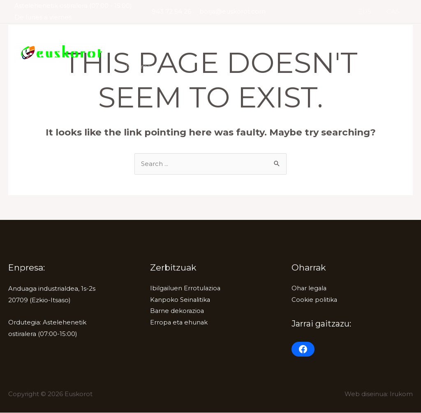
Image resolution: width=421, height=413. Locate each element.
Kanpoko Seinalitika (235, 38)
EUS (368, 11)
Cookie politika (314, 300)
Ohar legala (309, 289)
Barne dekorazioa (306, 38)
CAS (394, 11)
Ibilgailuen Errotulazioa (157, 38)
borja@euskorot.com (232, 11)
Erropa (357, 38)
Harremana (139, 66)
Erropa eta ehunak (179, 323)
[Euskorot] (60, 52)
